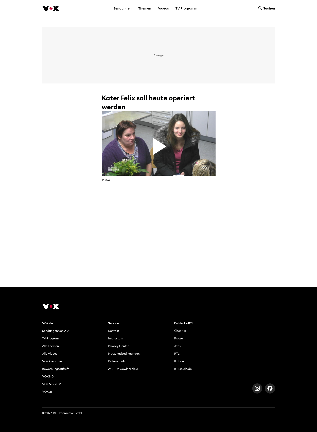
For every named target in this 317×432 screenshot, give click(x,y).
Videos (163, 8)
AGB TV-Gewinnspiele (123, 369)
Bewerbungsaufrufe (55, 369)
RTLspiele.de (183, 369)
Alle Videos (49, 353)
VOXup (47, 392)
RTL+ (177, 353)
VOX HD (48, 376)
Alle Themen (50, 346)
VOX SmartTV (51, 384)
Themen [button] (144, 8)
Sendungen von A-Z (55, 331)
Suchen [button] (266, 8)
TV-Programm (51, 338)
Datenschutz (116, 361)
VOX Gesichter (52, 361)
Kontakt (113, 331)
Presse (178, 338)
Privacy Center (118, 346)
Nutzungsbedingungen (124, 353)
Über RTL (180, 331)
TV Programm (186, 8)
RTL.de (179, 361)
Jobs (177, 346)
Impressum (115, 338)
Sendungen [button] (122, 8)
